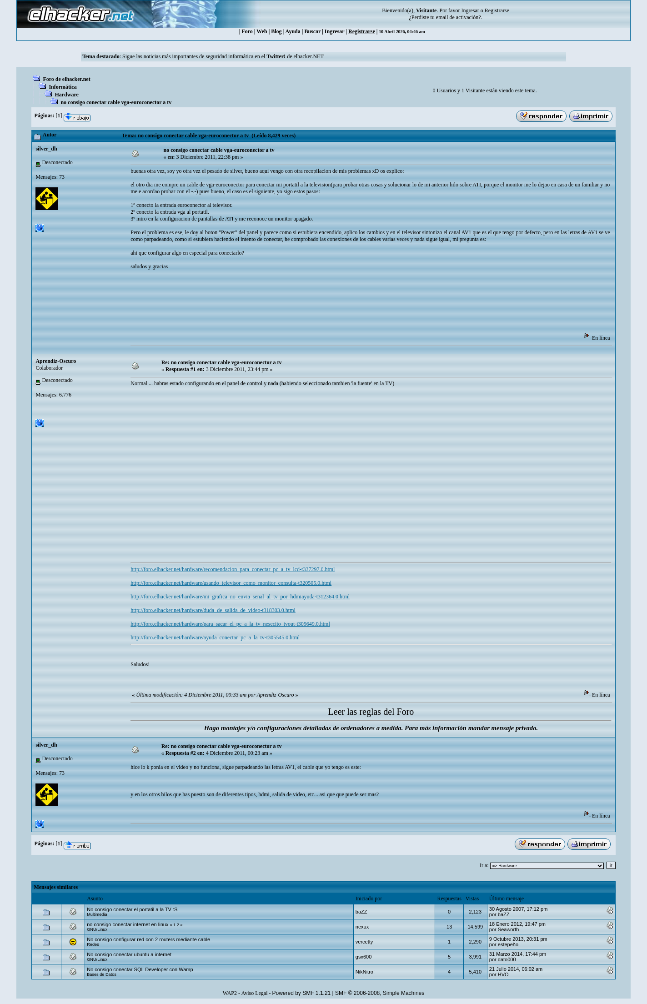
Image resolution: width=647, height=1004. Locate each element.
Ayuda (293, 31)
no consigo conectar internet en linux (127, 924)
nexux (362, 926)
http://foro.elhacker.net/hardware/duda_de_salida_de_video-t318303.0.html (213, 610)
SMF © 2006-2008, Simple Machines (379, 993)
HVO (503, 974)
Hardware (66, 94)
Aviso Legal (254, 993)
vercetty (364, 941)
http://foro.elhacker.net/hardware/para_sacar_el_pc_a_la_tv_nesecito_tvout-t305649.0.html (230, 624)
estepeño (508, 944)
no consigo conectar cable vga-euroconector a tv (115, 102)
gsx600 (363, 956)
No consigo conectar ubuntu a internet (129, 954)
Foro (246, 31)
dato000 (507, 959)
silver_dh (46, 149)
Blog (276, 31)
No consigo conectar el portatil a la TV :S (132, 909)
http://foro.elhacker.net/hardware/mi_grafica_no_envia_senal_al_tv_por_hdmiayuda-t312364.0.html (240, 596)
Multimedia (97, 914)
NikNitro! (365, 971)
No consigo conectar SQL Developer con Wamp (140, 969)
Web (261, 31)
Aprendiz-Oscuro (55, 361)
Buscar (312, 31)
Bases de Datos (101, 974)
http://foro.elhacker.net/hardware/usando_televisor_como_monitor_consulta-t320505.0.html (230, 583)
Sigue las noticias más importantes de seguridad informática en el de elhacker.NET (223, 56)
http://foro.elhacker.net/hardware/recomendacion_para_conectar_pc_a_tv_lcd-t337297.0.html (232, 569)
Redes (93, 944)
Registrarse (361, 31)
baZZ (361, 911)
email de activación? (458, 17)
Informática (62, 87)
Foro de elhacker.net (66, 79)
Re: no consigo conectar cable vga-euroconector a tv (221, 362)
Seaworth (508, 929)
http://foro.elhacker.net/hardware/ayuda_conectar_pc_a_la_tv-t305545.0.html (215, 637)
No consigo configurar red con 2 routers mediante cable (148, 939)
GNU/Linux (97, 929)
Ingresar (470, 10)
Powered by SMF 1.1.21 (301, 993)
